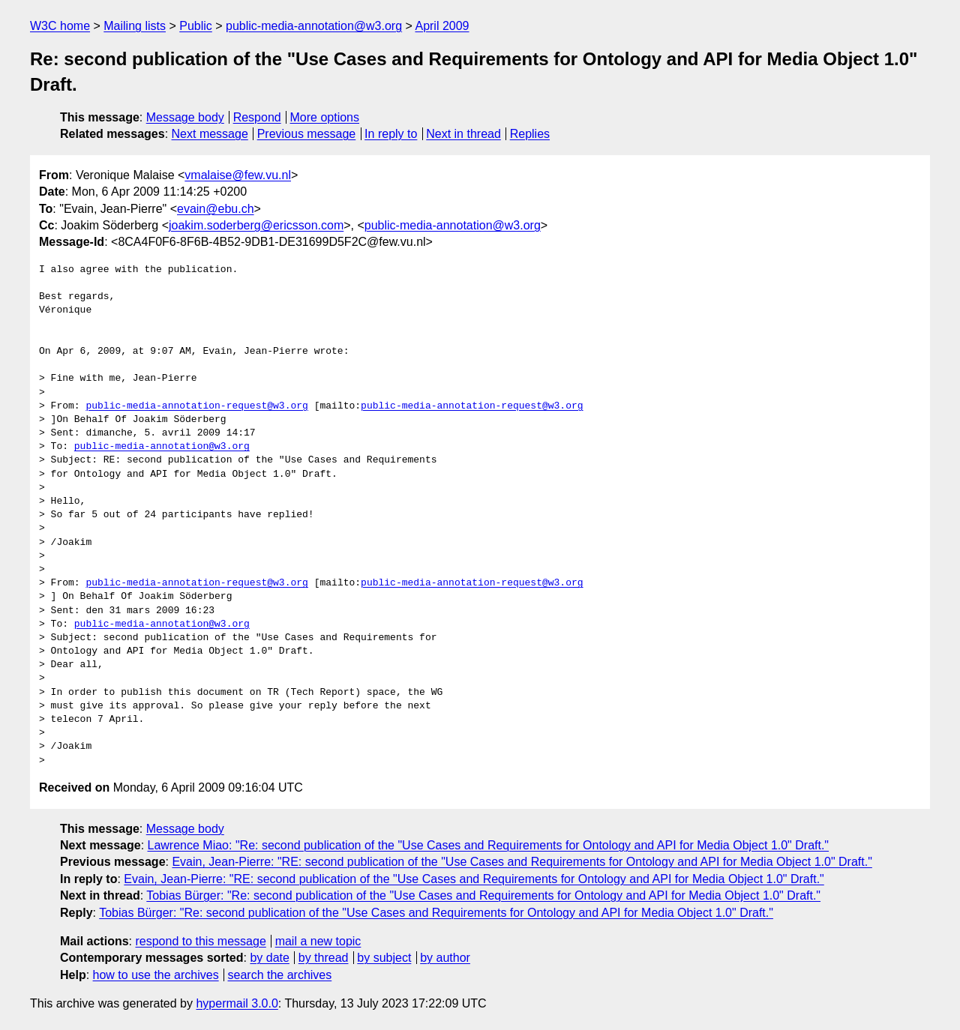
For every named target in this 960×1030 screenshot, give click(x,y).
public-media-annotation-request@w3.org (197, 406)
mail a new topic (318, 941)
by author (445, 957)
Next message (210, 133)
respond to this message (200, 941)
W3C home (60, 25)
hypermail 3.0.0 (237, 1003)
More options (325, 117)
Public (195, 25)
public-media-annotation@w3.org (314, 25)
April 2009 (442, 25)
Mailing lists (135, 25)
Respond (257, 117)
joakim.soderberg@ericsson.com (256, 225)
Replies (530, 133)
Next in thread (463, 133)
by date (269, 957)
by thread (323, 957)
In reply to (390, 133)
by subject (384, 957)
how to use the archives (156, 975)
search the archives (280, 975)
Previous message (306, 133)
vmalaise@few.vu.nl (237, 175)
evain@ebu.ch (215, 208)
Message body (185, 117)
